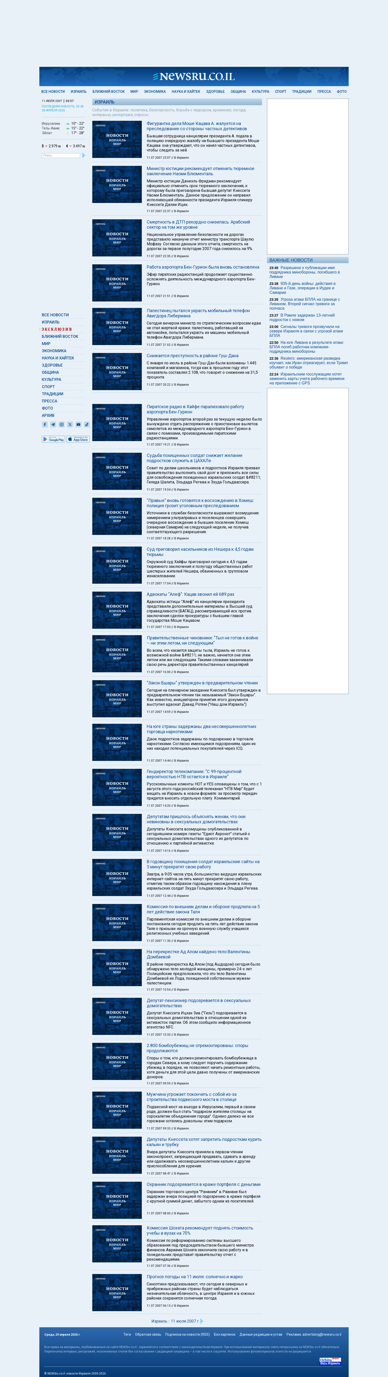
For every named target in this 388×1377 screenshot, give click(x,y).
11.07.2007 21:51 (159, 296)
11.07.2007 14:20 (159, 805)
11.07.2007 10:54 (159, 989)
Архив (48, 415)
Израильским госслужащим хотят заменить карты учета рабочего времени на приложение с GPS (306, 378)
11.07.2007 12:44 (159, 896)
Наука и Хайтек (186, 92)
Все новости (53, 92)
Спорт (280, 92)
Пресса (324, 92)
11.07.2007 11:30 (159, 941)
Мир (134, 92)
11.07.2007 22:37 (159, 211)
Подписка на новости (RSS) (187, 1334)
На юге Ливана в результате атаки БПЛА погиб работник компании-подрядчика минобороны (306, 346)
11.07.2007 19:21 (159, 444)
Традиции (302, 92)
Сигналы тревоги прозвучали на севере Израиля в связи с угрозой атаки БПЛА (306, 331)
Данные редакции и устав (261, 1334)
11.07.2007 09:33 (159, 1128)
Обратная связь (148, 1334)
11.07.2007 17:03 (159, 627)
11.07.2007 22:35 (159, 256)
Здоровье (215, 92)
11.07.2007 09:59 (159, 1083)
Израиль (79, 92)
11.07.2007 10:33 (159, 1034)
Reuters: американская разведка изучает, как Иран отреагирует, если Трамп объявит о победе (308, 362)
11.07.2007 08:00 (159, 1213)
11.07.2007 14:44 (159, 760)
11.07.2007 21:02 (159, 345)
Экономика (155, 92)
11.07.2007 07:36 (159, 1266)
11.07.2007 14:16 (159, 850)
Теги (127, 1334)
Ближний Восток (109, 92)
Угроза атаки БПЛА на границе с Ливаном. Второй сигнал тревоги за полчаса (304, 303)
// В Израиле (180, 157)
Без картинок (225, 1334)
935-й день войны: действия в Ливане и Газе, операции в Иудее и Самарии (302, 288)
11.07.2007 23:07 (159, 157)
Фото (342, 92)
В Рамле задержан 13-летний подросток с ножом (302, 317)
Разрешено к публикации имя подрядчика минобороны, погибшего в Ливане (304, 272)
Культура (260, 92)
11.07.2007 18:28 (159, 538)
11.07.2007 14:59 (159, 712)
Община (238, 92)
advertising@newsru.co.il (321, 1334)
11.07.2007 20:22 (159, 384)
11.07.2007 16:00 (159, 672)
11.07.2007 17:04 (159, 583)
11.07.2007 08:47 (159, 1173)
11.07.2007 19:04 (159, 489)
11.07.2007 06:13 (159, 1305)
